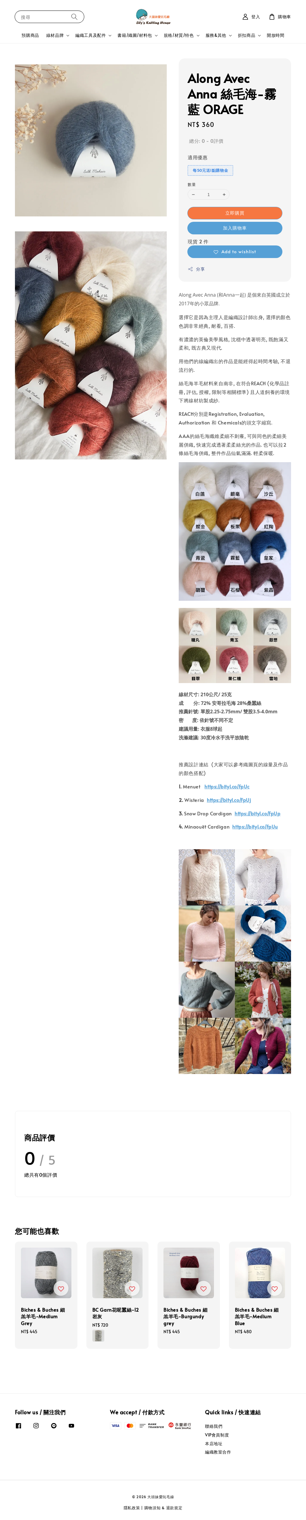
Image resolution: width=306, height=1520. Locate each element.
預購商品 (30, 35)
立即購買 (234, 213)
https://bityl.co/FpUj (229, 800)
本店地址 (213, 1443)
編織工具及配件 (90, 35)
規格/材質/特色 (179, 35)
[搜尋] (74, 16)
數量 (192, 184)
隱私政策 (132, 1507)
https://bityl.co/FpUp (258, 813)
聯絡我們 (213, 1426)
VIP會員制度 (217, 1435)
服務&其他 (216, 35)
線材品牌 (55, 35)
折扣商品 (246, 35)
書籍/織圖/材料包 (134, 35)
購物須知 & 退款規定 (163, 1507)
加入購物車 (235, 227)
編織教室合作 (218, 1452)
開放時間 (275, 35)
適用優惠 (197, 157)
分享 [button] (196, 269)
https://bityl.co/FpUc (227, 786)
